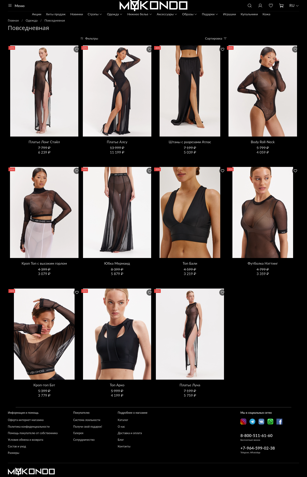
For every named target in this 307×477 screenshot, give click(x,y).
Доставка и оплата (130, 433)
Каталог (123, 420)
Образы (189, 14)
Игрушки (229, 14)
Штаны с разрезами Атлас (190, 142)
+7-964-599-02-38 (257, 447)
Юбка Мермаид (117, 263)
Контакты (124, 446)
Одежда (115, 14)
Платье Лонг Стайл (44, 142)
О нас (121, 426)
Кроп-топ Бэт (44, 385)
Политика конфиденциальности (29, 426)
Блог (121, 439)
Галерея (78, 433)
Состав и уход (17, 446)
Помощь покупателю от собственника (33, 433)
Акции (36, 14)
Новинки (76, 14)
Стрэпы (95, 14)
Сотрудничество (84, 439)
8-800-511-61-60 (256, 435)
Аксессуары (167, 14)
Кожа (266, 14)
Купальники (249, 14)
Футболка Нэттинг (263, 263)
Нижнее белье (139, 14)
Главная (13, 20)
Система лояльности (86, 420)
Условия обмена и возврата (25, 439)
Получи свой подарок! (87, 426)
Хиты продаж (56, 14)
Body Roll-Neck (263, 142)
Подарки (210, 14)
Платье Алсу (117, 142)
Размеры (13, 452)
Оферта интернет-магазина (25, 420)
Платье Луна (190, 385)
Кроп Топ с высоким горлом (44, 263)
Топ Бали (190, 263)
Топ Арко (117, 385)
